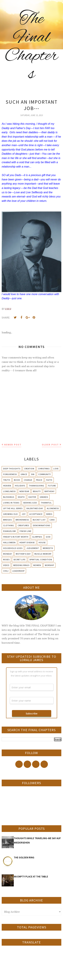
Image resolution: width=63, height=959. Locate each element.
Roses (6, 559)
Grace (24, 474)
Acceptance (36, 514)
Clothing (8, 525)
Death (21, 497)
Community (44, 474)
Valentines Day (34, 508)
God (48, 537)
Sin (32, 474)
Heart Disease (27, 542)
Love (56, 468)
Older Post (50, 444)
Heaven (7, 485)
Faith (49, 480)
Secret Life (19, 559)
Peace (39, 480)
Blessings (8, 497)
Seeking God (30, 502)
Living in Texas (11, 502)
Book (17, 480)
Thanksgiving (36, 485)
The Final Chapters (31, 47)
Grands (44, 497)
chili (6, 571)
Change (28, 480)
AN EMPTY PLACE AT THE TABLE (31, 876)
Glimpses (37, 537)
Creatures (23, 525)
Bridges (7, 519)
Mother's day (23, 554)
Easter (32, 497)
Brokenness (22, 519)
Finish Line (25, 531)
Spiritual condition (40, 559)
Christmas (44, 468)
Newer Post (12, 444)
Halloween (9, 542)
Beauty (37, 491)
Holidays (20, 485)
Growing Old (10, 514)
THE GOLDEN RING (24, 857)
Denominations (41, 525)
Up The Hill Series (13, 508)
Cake (52, 519)
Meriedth (48, 548)
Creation (29, 468)
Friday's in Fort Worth (15, 537)
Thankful (46, 502)
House (42, 542)
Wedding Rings (21, 565)
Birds (49, 514)
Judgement (32, 548)
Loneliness (9, 491)
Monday (7, 554)
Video (6, 565)
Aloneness (53, 508)
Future (52, 485)
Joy (24, 514)
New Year (24, 491)
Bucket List (39, 519)
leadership (18, 571)
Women (37, 565)
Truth (6, 480)
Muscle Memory (42, 554)
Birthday (49, 491)
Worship (49, 565)
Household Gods (13, 548)
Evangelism (9, 531)
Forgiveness (10, 474)
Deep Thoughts (11, 468)
